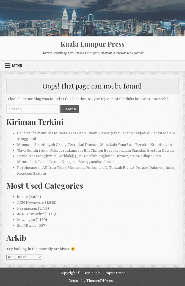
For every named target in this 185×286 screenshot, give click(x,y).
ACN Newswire (30, 203)
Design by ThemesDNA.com (92, 281)
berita (22, 197)
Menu (17, 65)
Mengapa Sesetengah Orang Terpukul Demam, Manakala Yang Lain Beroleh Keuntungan (94, 145)
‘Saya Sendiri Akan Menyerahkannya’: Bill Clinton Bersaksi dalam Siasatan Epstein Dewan (95, 150)
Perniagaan (27, 208)
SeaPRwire (27, 225)
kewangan (26, 220)
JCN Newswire (30, 214)
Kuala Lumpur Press (92, 43)
